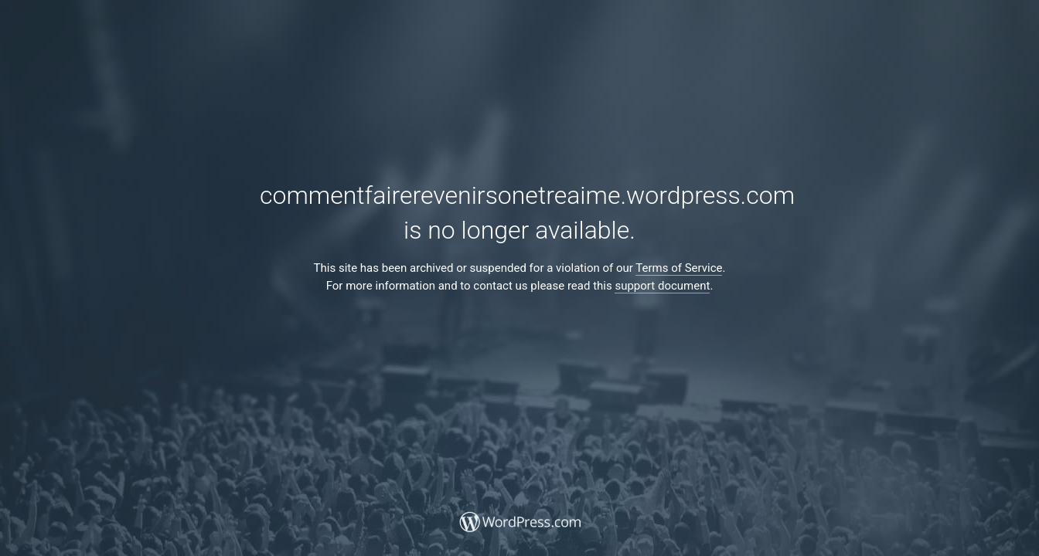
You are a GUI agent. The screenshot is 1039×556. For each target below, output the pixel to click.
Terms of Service (678, 268)
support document (662, 286)
